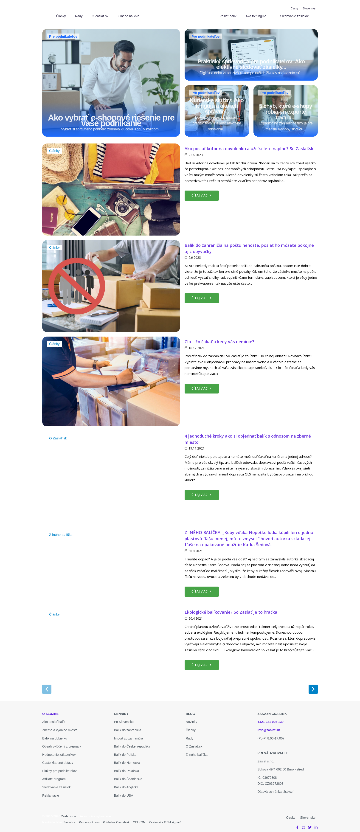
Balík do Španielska (128, 776)
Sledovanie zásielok (56, 785)
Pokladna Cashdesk (118, 819)
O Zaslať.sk (58, 436)
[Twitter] (310, 824)
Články (54, 148)
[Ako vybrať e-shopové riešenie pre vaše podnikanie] (111, 81)
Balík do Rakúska (126, 768)
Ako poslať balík (53, 719)
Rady (189, 735)
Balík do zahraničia (127, 727)
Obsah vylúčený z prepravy (61, 744)
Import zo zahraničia (128, 735)
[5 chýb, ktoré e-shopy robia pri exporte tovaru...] (285, 109)
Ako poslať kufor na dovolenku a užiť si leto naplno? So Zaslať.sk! (249, 146)
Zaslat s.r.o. (69, 813)
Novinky (191, 719)
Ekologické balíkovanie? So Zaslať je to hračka (231, 609)
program (60, 776)
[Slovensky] (309, 8)
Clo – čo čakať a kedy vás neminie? (219, 339)
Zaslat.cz (70, 819)
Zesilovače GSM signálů (168, 819)
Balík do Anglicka (126, 785)
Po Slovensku (124, 719)
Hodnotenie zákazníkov (59, 752)
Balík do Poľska (125, 752)
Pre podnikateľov (63, 36)
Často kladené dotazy (57, 760)
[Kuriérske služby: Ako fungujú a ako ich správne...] (217, 109)
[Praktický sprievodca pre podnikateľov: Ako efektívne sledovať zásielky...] (251, 54)
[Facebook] (297, 824)
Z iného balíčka (61, 532)
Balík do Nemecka (127, 760)
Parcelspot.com (90, 819)
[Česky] (294, 8)
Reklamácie (50, 793)
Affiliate (48, 776)
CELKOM (141, 819)
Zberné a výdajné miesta (59, 727)
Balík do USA (123, 793)
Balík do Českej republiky (132, 744)
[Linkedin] (316, 824)
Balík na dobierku (54, 735)
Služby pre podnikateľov (59, 768)
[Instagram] (303, 824)
